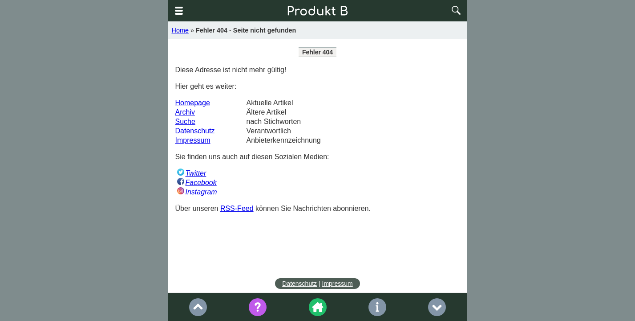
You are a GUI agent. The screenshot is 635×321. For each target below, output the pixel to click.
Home (180, 30)
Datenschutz (195, 131)
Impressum (192, 140)
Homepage (192, 103)
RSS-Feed (237, 208)
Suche (185, 121)
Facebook (201, 182)
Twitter (196, 173)
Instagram (201, 192)
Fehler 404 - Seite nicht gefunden (246, 30)
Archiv (185, 112)
